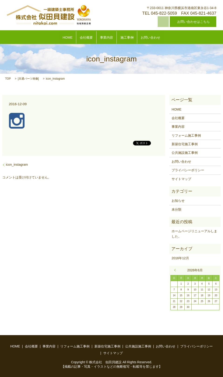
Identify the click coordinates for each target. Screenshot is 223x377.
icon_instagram (17, 164)
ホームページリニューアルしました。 (194, 233)
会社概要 (80, 37)
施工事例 (131, 37)
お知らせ (178, 200)
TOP (8, 78)
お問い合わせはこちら (193, 22)
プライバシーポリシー (188, 170)
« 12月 (176, 270)
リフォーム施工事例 (186, 135)
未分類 (176, 209)
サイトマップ (181, 179)
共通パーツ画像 (28, 78)
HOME (56, 37)
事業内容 (106, 37)
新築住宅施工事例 (185, 144)
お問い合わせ (161, 37)
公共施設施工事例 (185, 153)
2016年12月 (180, 258)
